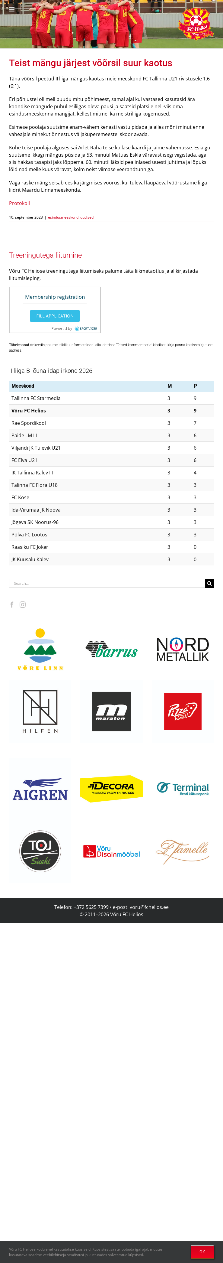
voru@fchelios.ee (149, 907)
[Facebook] (12, 605)
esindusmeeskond (63, 217)
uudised (87, 217)
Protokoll (19, 203)
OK (202, 1252)
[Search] (209, 583)
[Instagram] (23, 605)
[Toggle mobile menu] (12, 9)
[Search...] (107, 583)
